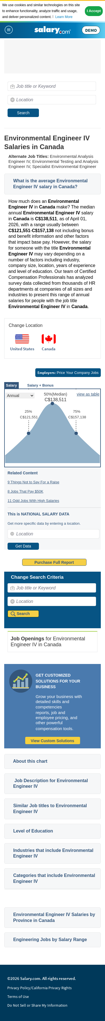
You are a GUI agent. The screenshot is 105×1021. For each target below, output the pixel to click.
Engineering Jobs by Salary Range (50, 939)
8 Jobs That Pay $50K (25, 491)
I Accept (94, 11)
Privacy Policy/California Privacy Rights (39, 987)
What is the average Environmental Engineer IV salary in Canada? (50, 183)
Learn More (63, 17)
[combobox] (52, 86)
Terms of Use (18, 996)
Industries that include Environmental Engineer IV (53, 853)
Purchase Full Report (54, 562)
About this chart (30, 761)
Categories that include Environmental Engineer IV (54, 878)
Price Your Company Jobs (68, 372)
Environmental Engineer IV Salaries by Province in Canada (54, 917)
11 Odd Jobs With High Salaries (33, 501)
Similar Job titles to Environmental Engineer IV (50, 808)
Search (23, 113)
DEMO (91, 30)
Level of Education (33, 831)
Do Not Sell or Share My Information (37, 1005)
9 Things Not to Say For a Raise (33, 482)
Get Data (23, 546)
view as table (88, 394)
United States (22, 348)
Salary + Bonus (40, 385)
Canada (48, 348)
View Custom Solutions (52, 741)
